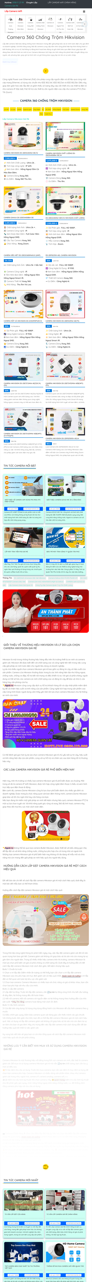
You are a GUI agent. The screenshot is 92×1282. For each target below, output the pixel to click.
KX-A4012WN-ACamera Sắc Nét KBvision (30, 578)
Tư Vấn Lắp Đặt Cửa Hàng (15, 1214)
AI (42, 109)
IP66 (41, 114)
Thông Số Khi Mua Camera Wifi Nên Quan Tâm (65, 1266)
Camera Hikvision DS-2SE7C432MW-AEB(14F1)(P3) (64, 384)
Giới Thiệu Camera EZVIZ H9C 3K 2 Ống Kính (64, 500)
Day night (36, 109)
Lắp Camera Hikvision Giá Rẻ (16, 119)
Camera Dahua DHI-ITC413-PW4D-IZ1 (63, 578)
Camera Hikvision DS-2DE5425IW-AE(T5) (62, 321)
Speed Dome (75, 109)
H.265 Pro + (48, 114)
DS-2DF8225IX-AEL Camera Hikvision (61, 255)
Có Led (13, 109)
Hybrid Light (27, 109)
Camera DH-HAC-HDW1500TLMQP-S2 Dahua (45, 582)
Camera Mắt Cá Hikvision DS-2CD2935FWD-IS (23, 321)
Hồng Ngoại (57, 109)
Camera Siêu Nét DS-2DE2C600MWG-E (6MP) (22, 255)
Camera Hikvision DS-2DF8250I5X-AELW (62, 438)
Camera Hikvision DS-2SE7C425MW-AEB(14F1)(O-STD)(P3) (22, 435)
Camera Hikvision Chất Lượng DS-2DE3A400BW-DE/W (60, 154)
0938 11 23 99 (18, 2)
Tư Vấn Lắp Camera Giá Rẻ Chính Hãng (62, 1214)
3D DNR (48, 109)
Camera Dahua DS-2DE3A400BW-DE (19, 218)
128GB (19, 109)
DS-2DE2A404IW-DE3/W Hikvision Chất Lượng (65, 218)
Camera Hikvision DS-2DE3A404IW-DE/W (21, 153)
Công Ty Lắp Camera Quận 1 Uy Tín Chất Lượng (54, 585)
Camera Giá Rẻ (11, 6)
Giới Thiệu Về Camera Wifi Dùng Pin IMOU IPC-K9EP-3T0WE (23, 500)
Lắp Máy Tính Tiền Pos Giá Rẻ (16, 552)
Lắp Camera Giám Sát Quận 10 (21, 585)
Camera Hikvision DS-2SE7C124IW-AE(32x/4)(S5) (22, 384)
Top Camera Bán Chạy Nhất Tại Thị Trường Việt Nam (22, 1267)
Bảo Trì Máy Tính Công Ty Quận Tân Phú (63, 552)
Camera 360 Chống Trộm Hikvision (46, 100)
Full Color (66, 109)
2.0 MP (6, 109)
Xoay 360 (85, 109)
